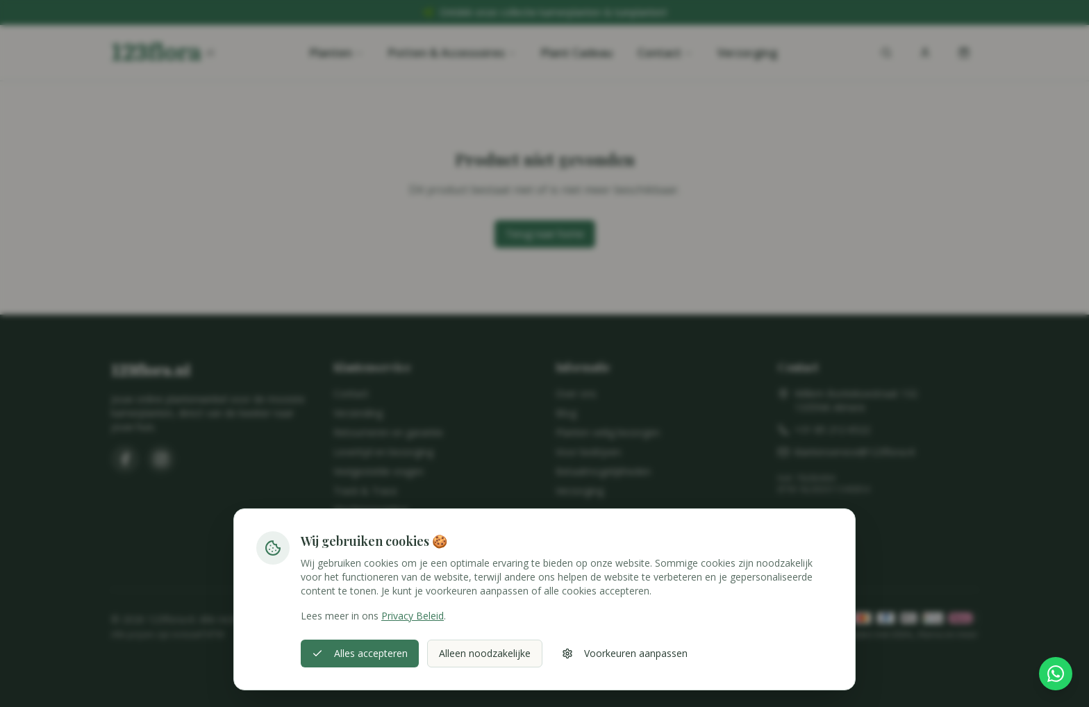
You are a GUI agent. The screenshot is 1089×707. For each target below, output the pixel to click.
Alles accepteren (360, 653)
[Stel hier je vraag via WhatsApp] (1055, 673)
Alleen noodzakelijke (485, 653)
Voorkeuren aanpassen (625, 653)
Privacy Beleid (412, 615)
